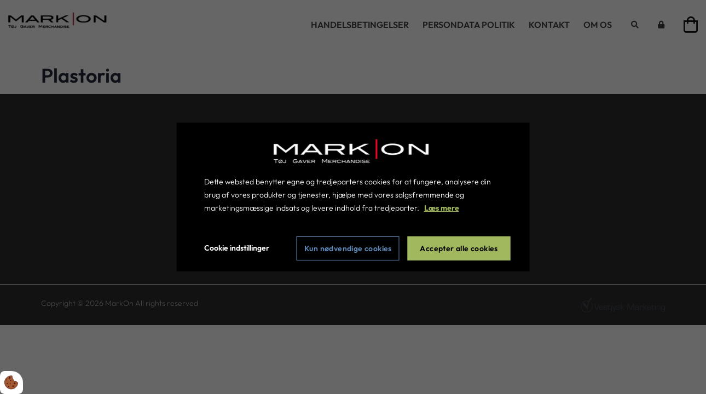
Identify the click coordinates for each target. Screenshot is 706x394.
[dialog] (353, 197)
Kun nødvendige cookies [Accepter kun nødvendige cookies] (348, 248)
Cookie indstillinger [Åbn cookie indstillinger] (236, 248)
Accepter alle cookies (458, 248)
